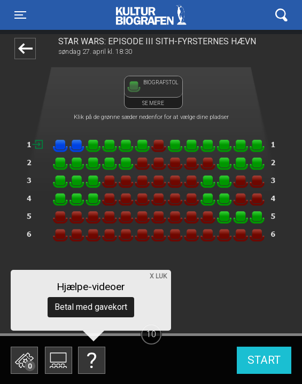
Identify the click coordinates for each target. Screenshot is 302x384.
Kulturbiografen (151, 15)
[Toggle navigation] (20, 15)
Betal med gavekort (91, 307)
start (264, 360)
